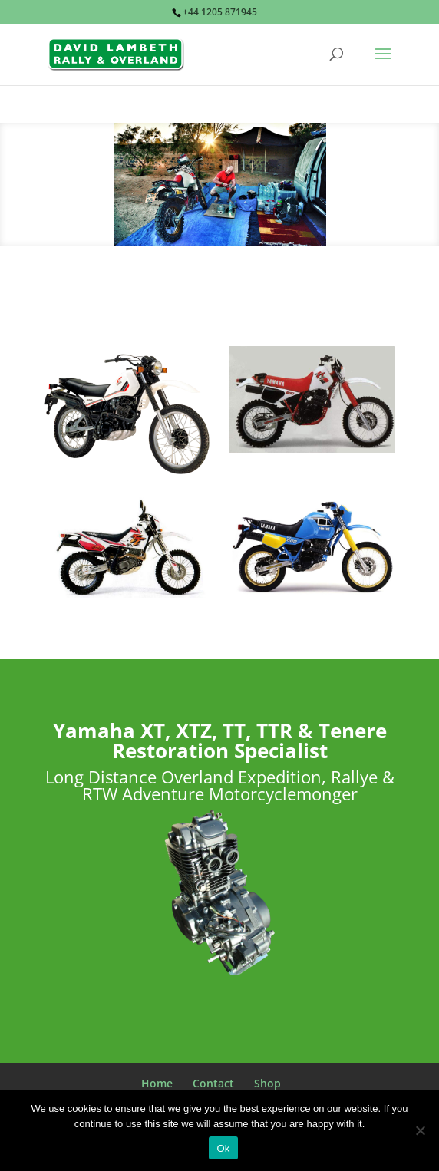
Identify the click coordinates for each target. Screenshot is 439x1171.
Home (157, 1083)
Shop (267, 1083)
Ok (222, 1148)
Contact (213, 1083)
